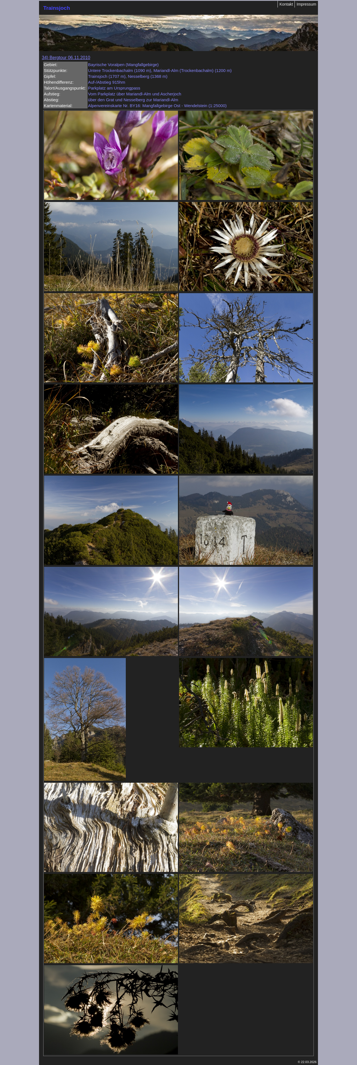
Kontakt (286, 4)
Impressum (306, 4)
